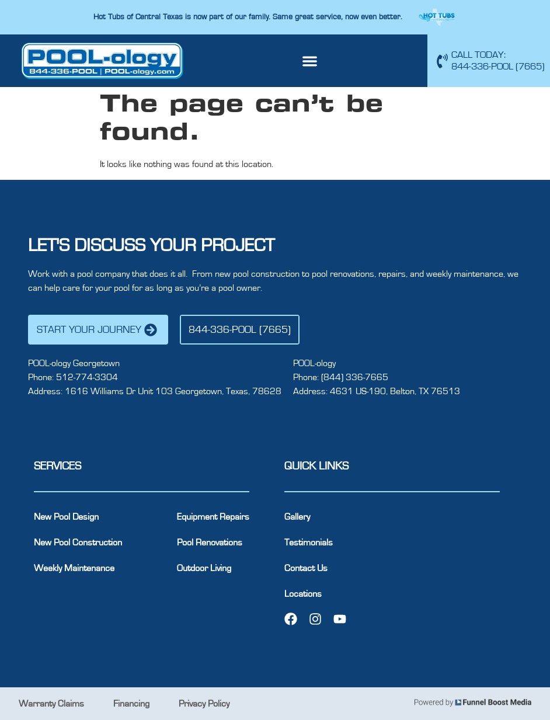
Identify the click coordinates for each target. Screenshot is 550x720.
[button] (310, 61)
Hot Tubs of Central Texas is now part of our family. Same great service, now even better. (249, 17)
